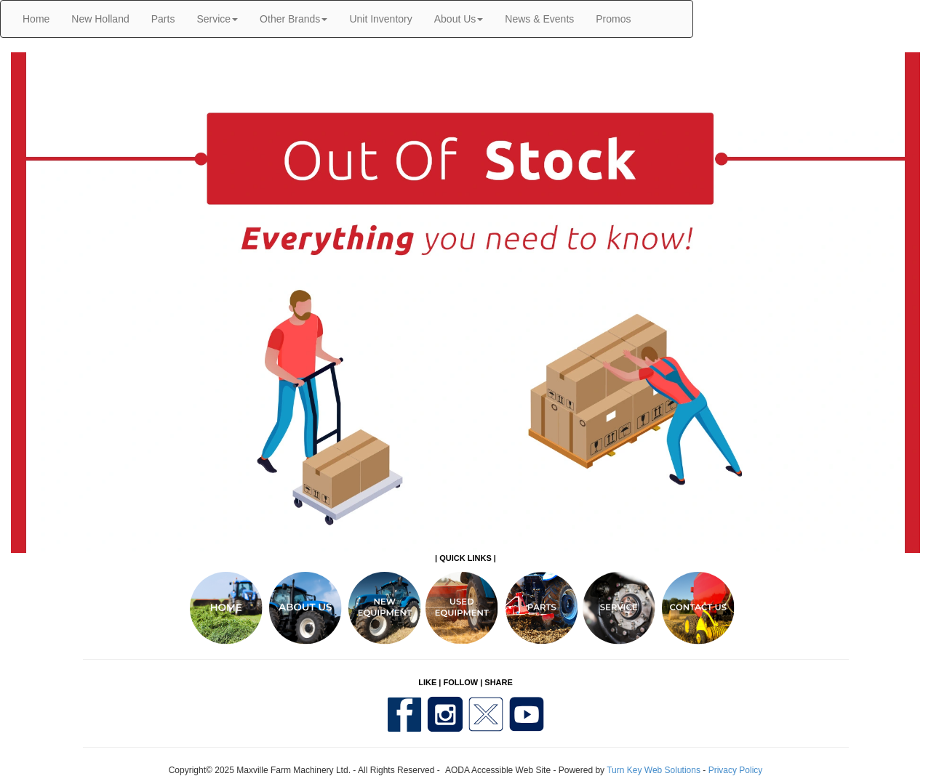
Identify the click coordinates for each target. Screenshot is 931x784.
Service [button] (217, 19)
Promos (613, 19)
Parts (163, 19)
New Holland (100, 19)
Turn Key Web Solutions (653, 770)
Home (36, 19)
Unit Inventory (380, 19)
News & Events (539, 19)
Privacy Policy (735, 770)
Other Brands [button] (293, 19)
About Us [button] (459, 19)
